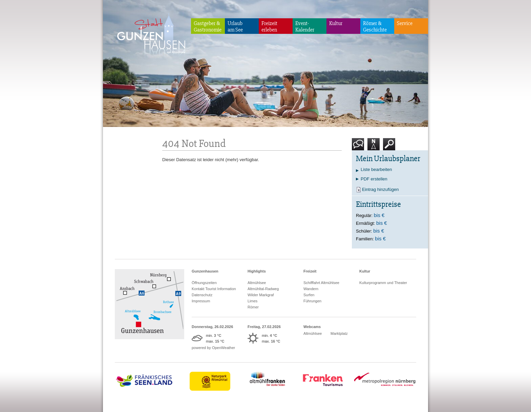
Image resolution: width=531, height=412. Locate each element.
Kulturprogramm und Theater (383, 283)
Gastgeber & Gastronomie (207, 26)
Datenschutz (202, 295)
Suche (389, 146)
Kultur (335, 23)
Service (404, 23)
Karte (373, 146)
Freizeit (310, 271)
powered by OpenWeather (213, 348)
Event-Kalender (304, 26)
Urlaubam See (235, 26)
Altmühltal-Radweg (263, 289)
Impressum (201, 301)
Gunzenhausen (205, 271)
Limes (252, 301)
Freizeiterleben (269, 26)
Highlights (257, 271)
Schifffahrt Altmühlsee (321, 283)
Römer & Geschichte (375, 26)
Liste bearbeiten (376, 169)
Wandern (310, 289)
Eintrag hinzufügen (380, 189)
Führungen (312, 301)
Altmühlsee (257, 283)
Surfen (308, 295)
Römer (253, 307)
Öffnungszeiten (204, 283)
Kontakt (359, 146)
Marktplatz (339, 333)
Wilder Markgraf (261, 295)
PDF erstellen (374, 178)
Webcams (312, 327)
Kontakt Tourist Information (214, 289)
